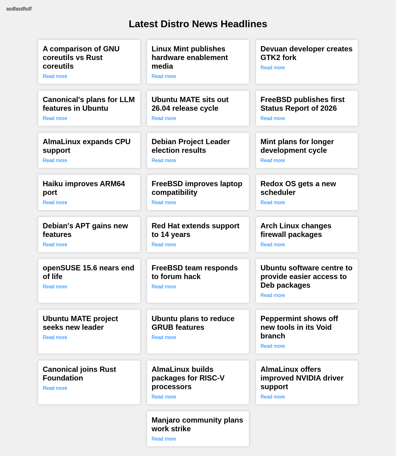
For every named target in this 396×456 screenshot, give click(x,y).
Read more (55, 76)
